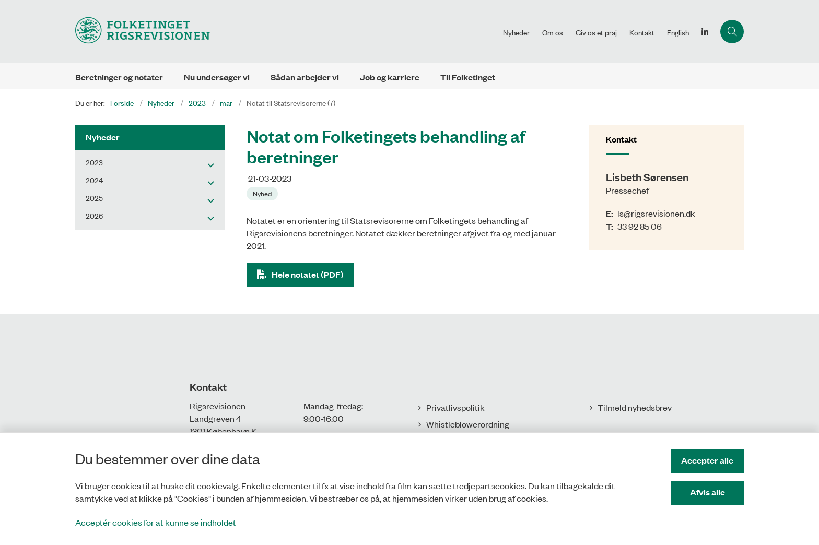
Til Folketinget (467, 77)
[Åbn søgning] (732, 31)
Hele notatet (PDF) (308, 274)
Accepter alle (707, 460)
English (678, 32)
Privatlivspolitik (455, 407)
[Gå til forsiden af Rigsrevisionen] (286, 31)
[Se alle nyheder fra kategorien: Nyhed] (263, 192)
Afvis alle (707, 492)
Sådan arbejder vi (305, 77)
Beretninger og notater (119, 77)
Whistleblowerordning (467, 424)
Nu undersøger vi (217, 77)
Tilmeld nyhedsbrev (635, 407)
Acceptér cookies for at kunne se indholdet (155, 522)
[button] (208, 164)
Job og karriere (389, 77)
